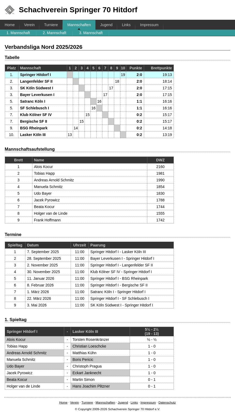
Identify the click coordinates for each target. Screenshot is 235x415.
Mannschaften (79, 25)
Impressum (149, 25)
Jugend (106, 25)
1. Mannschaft (18, 33)
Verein (29, 25)
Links (126, 25)
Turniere (51, 25)
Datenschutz (167, 402)
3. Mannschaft (91, 33)
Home (10, 25)
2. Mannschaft (54, 33)
